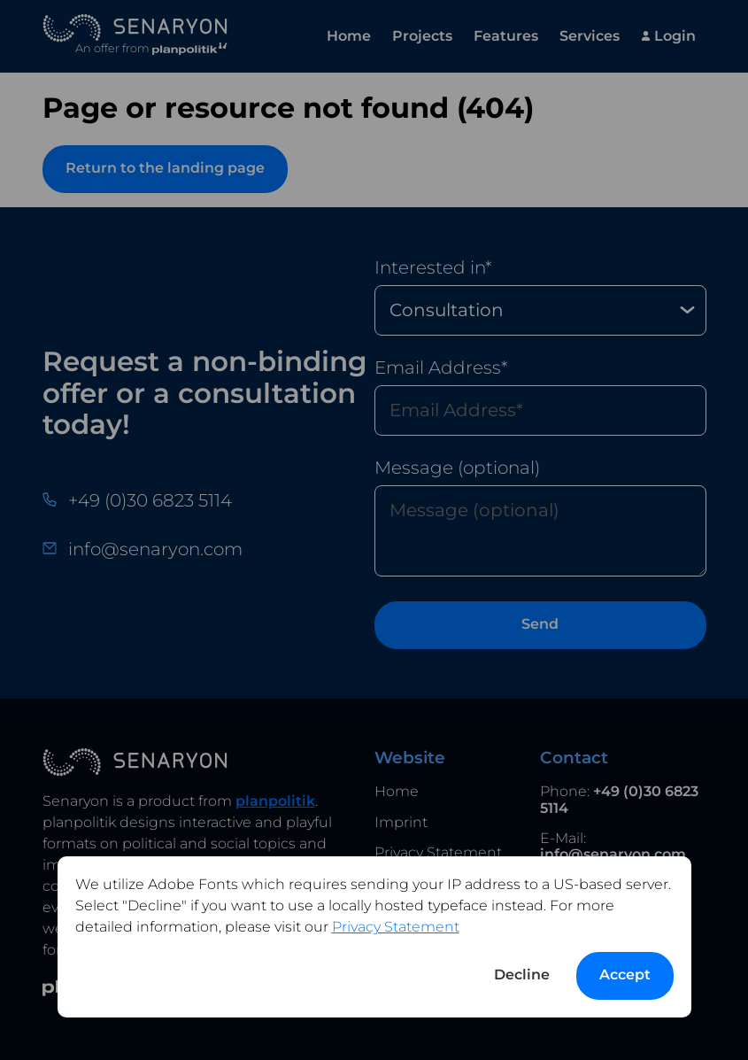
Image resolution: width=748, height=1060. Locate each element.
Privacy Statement (395, 926)
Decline (522, 974)
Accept (625, 974)
